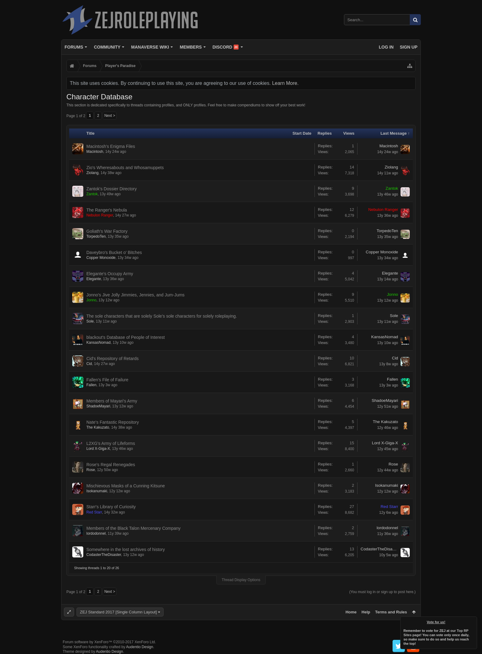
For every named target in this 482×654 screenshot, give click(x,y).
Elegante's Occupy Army (109, 273)
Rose (90, 470)
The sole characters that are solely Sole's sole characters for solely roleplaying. (161, 316)
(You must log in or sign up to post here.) (382, 592)
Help (366, 612)
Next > (109, 115)
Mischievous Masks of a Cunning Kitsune (125, 485)
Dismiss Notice (472, 620)
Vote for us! (436, 622)
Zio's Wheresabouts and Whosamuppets (125, 167)
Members (191, 47)
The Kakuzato (97, 427)
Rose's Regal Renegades (110, 464)
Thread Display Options (241, 580)
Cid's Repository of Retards (112, 358)
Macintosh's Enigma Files (110, 146)
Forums (74, 47)
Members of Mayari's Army (111, 400)
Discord (225, 47)
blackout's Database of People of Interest (125, 337)
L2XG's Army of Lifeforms (110, 443)
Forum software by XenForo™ (109, 642)
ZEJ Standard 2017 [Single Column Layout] (118, 612)
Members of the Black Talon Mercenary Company (133, 528)
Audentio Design (139, 647)
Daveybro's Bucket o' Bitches (114, 252)
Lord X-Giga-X (98, 448)
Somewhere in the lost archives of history (125, 549)
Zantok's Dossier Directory (111, 188)
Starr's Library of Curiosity (111, 506)
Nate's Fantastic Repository (112, 422)
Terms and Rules (391, 612)
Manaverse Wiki (150, 47)
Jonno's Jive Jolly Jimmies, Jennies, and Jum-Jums (135, 294)
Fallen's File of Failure (107, 379)
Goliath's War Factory (107, 231)
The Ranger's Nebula (106, 210)
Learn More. (285, 83)
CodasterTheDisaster (103, 555)
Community (107, 47)
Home (351, 612)
